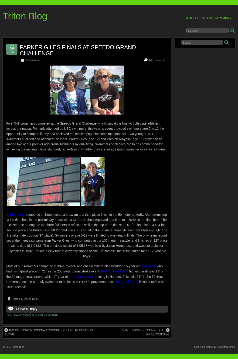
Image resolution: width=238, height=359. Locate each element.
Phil (26, 298)
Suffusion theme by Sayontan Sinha (214, 346)
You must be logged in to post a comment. (32, 314)
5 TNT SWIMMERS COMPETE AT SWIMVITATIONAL (146, 332)
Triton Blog (25, 16)
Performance (32, 60)
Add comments (157, 60)
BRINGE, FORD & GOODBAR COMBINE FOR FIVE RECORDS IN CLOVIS (48, 332)
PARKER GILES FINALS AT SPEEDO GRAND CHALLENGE (78, 50)
